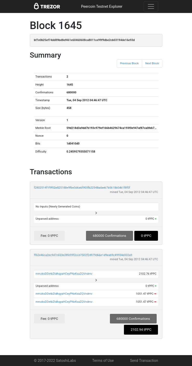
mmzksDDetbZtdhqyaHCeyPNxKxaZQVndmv (64, 273)
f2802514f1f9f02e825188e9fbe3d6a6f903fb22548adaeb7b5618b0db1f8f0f (82, 187)
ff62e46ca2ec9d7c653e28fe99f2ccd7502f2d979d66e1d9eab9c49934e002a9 (83, 255)
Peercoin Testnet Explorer (101, 6)
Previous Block (129, 63)
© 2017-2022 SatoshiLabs (55, 360)
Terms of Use (103, 360)
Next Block (152, 63)
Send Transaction (144, 360)
